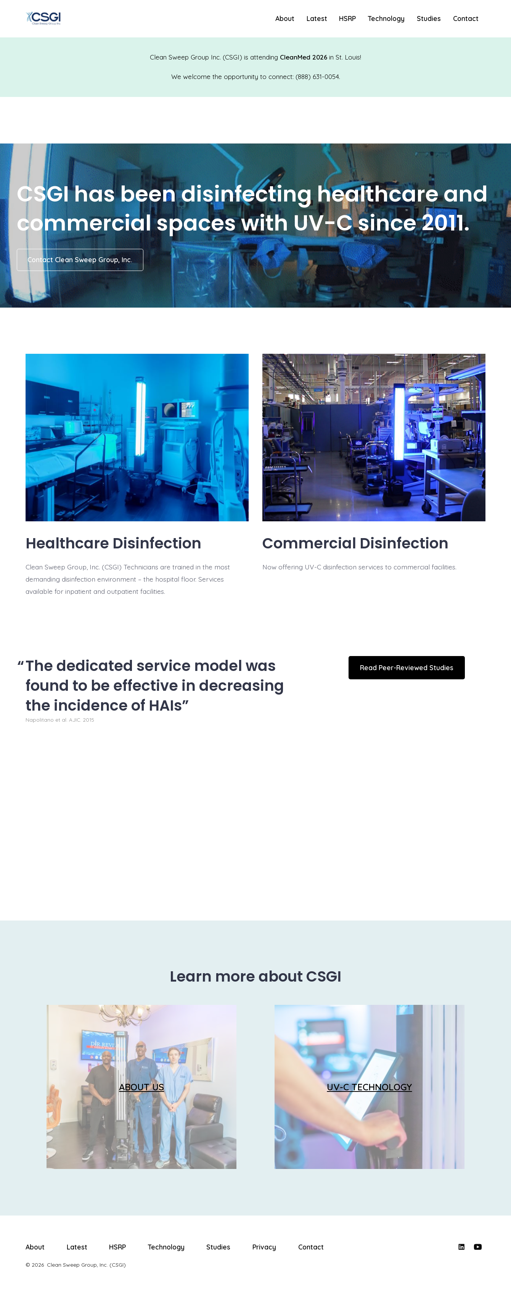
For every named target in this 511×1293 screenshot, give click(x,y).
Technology (386, 18)
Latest (317, 18)
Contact (466, 18)
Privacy (264, 1247)
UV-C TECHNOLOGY (369, 1087)
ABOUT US (141, 1087)
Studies (429, 18)
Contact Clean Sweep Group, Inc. (79, 259)
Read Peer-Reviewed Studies (406, 667)
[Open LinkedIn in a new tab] (461, 1247)
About (284, 18)
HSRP (347, 18)
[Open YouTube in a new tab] (477, 1247)
